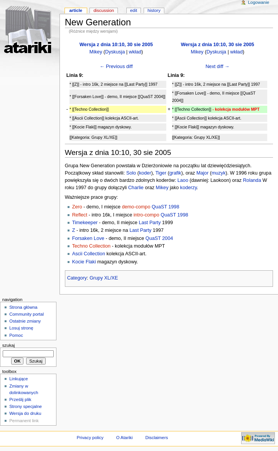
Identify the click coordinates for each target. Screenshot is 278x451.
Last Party (150, 222)
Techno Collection (91, 246)
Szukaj (8, 345)
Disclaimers (156, 437)
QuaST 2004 (159, 238)
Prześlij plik (20, 399)
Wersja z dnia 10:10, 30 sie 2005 (116, 44)
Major (202, 173)
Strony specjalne (25, 406)
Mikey (95, 52)
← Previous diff (116, 66)
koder (145, 173)
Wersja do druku (25, 413)
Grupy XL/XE (103, 278)
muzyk (219, 173)
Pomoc (16, 335)
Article (75, 10)
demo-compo (136, 207)
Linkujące (18, 378)
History (154, 10)
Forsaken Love (88, 238)
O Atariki (124, 437)
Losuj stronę (21, 328)
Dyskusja (115, 52)
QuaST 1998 (165, 207)
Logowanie (258, 2)
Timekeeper (85, 222)
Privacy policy (90, 437)
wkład (135, 52)
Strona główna (23, 307)
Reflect (80, 215)
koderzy (188, 187)
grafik (175, 173)
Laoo (182, 180)
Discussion (103, 10)
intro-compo (146, 215)
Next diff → (217, 66)
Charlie (136, 187)
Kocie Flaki (84, 262)
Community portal (26, 314)
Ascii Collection (88, 253)
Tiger (161, 173)
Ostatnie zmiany (25, 321)
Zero (77, 207)
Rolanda (252, 180)
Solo (131, 173)
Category (77, 278)
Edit (133, 10)
